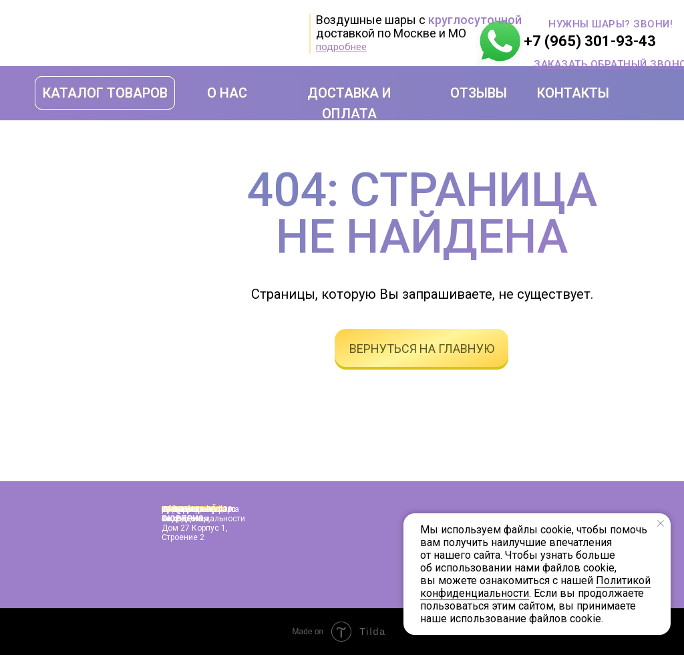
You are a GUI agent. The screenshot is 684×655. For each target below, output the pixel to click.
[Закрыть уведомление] (660, 523)
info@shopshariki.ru (199, 509)
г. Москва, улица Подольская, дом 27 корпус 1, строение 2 (195, 523)
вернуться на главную (421, 349)
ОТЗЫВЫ (478, 93)
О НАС (227, 93)
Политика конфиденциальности (203, 514)
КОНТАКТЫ (573, 93)
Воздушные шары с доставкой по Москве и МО (419, 26)
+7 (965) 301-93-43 (590, 41)
